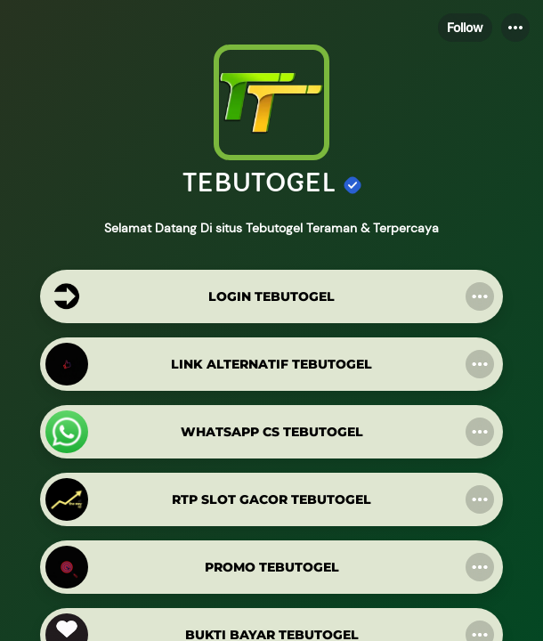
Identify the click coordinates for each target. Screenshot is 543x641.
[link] (271, 296)
